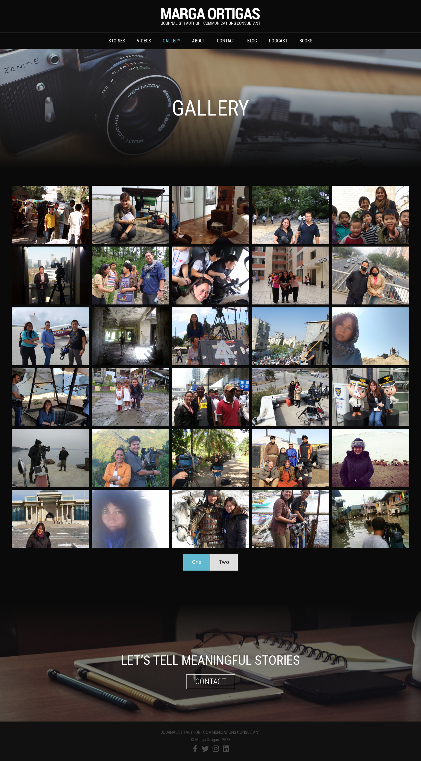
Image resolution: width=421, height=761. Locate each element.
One (196, 562)
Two (224, 562)
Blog (252, 41)
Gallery (171, 41)
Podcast (278, 41)
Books (306, 41)
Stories (116, 41)
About (198, 41)
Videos (144, 41)
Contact (226, 41)
